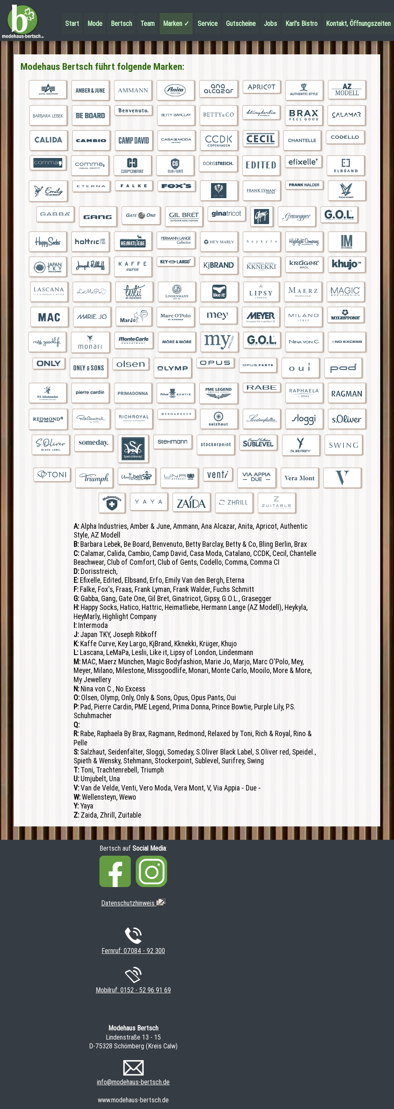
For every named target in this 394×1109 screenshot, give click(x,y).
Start (72, 24)
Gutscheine (241, 24)
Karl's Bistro (301, 24)
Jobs (270, 24)
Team (147, 24)
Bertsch (121, 24)
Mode (94, 24)
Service (208, 24)
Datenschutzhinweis (133, 903)
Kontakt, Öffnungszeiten (358, 24)
